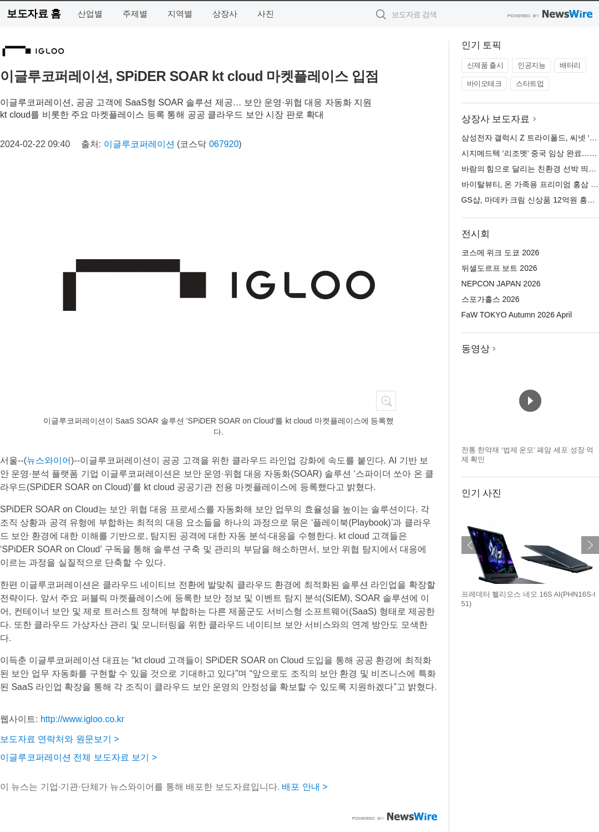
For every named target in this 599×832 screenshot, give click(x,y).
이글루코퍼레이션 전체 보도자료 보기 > (78, 757)
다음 (590, 545)
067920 (223, 144)
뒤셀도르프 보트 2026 (499, 268)
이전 (470, 545)
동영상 (475, 349)
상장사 (224, 13)
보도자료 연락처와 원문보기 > (59, 739)
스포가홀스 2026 (490, 299)
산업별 (90, 13)
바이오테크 (484, 83)
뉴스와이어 (49, 460)
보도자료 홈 (33, 13)
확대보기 (386, 401)
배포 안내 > (304, 786)
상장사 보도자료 (495, 119)
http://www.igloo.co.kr (82, 719)
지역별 (179, 13)
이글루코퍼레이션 (139, 144)
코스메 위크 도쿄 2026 (500, 252)
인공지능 (531, 65)
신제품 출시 (485, 65)
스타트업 (530, 83)
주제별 (135, 13)
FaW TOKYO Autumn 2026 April (516, 314)
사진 (265, 13)
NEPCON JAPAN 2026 (501, 283)
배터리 (570, 65)
